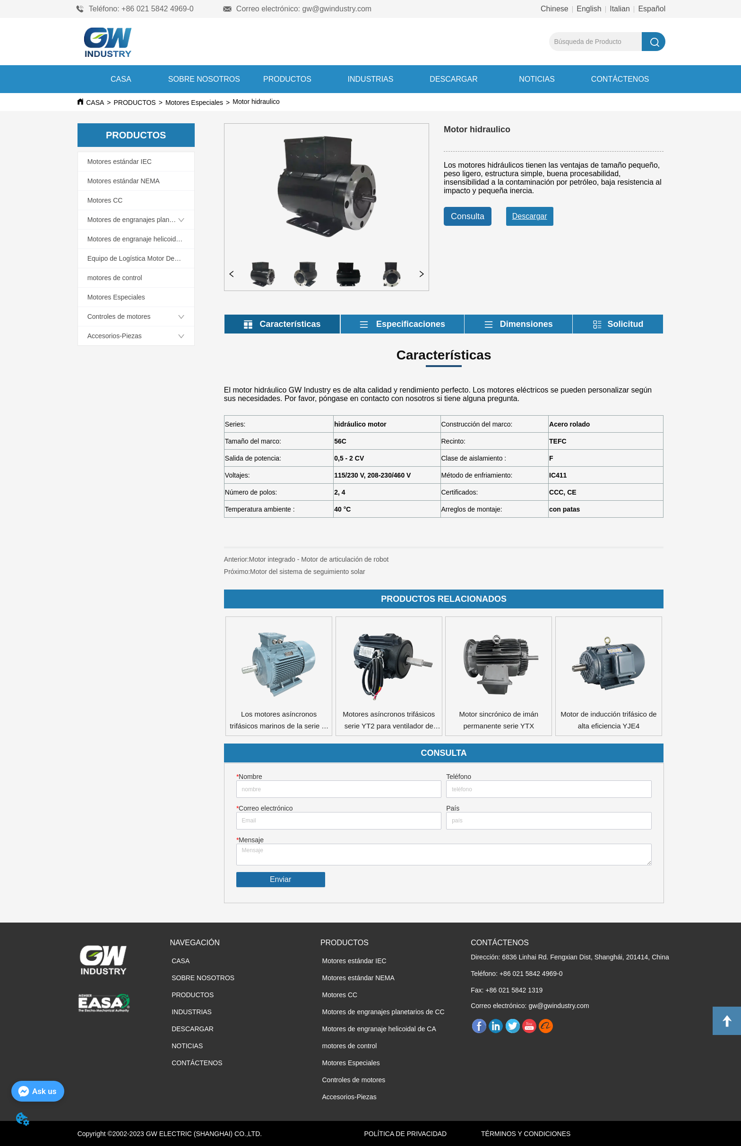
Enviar (280, 879)
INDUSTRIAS (371, 79)
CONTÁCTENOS (620, 79)
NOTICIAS (537, 79)
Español (650, 9)
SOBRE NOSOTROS (204, 79)
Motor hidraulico (331, 101)
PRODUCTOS (287, 79)
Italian (620, 9)
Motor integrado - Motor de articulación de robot (319, 559)
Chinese (555, 9)
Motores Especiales (194, 102)
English (589, 9)
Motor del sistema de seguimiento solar (307, 571)
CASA (121, 79)
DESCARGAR (453, 79)
